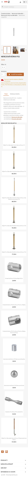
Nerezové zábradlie (17, 117)
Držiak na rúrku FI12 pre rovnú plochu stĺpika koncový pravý (14, 332)
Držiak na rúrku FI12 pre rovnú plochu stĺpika (14, 305)
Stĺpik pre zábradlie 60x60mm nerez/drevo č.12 (14, 252)
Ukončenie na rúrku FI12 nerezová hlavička (14, 359)
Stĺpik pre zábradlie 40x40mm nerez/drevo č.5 (14, 171)
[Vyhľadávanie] (14, 7)
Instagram (6, 451)
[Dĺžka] (3, 67)
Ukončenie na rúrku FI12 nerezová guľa (14, 385)
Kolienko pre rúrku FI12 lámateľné (14, 412)
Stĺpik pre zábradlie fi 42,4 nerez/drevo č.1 (14, 145)
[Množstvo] (3, 74)
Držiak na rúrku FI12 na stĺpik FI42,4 (14, 278)
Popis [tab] (6, 94)
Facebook (2, 451)
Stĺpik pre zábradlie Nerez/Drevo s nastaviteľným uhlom (14, 438)
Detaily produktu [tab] (15, 94)
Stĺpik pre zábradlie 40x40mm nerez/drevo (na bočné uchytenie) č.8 (14, 198)
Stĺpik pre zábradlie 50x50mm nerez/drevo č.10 (14, 225)
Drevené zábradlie (17, 119)
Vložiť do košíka (15, 75)
